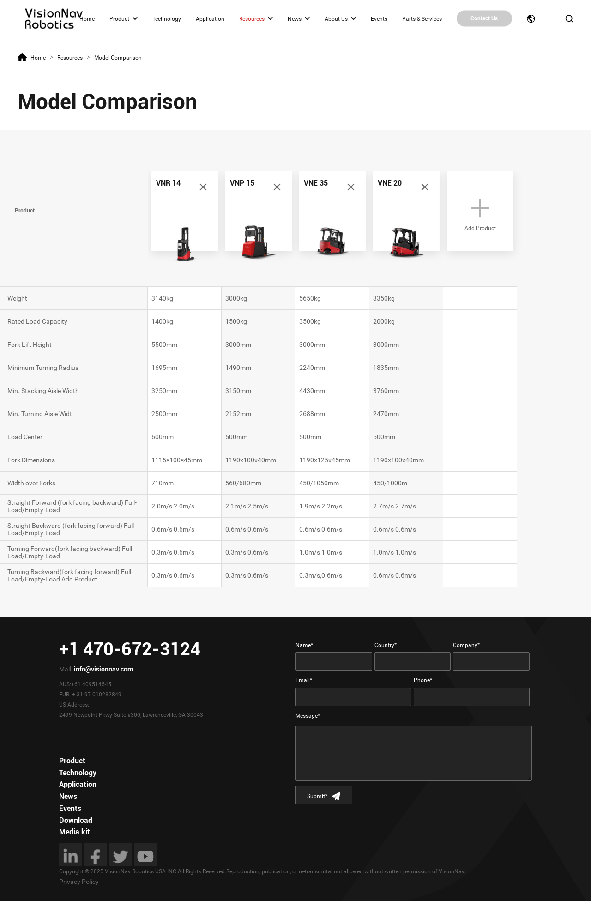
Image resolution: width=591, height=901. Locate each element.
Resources (252, 18)
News (295, 18)
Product (119, 18)
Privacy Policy (79, 881)
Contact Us (484, 18)
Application (210, 18)
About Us (336, 18)
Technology (166, 18)
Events (379, 18)
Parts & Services (422, 18)
